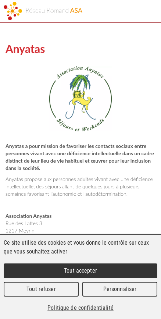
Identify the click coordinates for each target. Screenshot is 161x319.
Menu (149, 12)
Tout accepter (80, 270)
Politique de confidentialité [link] (80, 307)
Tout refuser (41, 289)
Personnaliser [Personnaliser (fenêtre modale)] (120, 289)
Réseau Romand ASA (59, 11)
